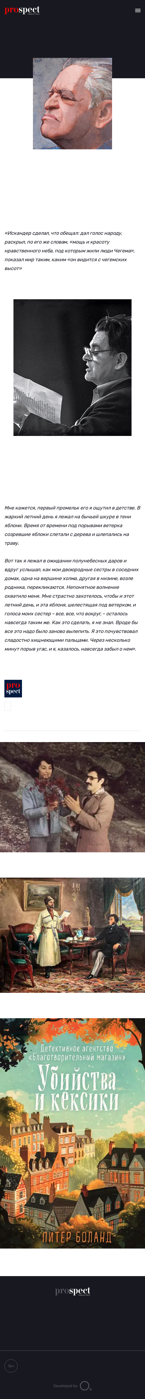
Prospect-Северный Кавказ (7, 706)
